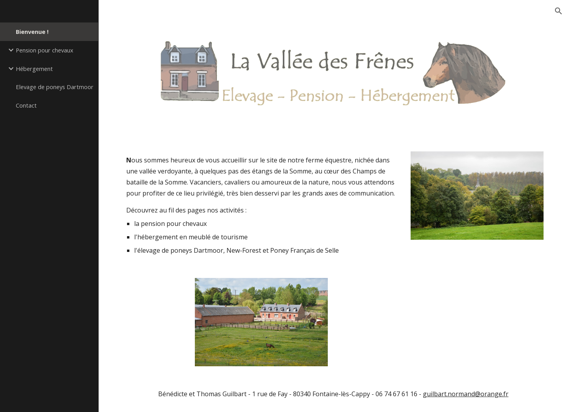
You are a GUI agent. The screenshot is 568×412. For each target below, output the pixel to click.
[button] (558, 11)
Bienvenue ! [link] (32, 31)
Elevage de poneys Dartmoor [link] (54, 87)
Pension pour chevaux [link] (44, 50)
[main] (261, 205)
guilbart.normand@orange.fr (465, 394)
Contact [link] (26, 105)
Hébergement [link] (34, 69)
